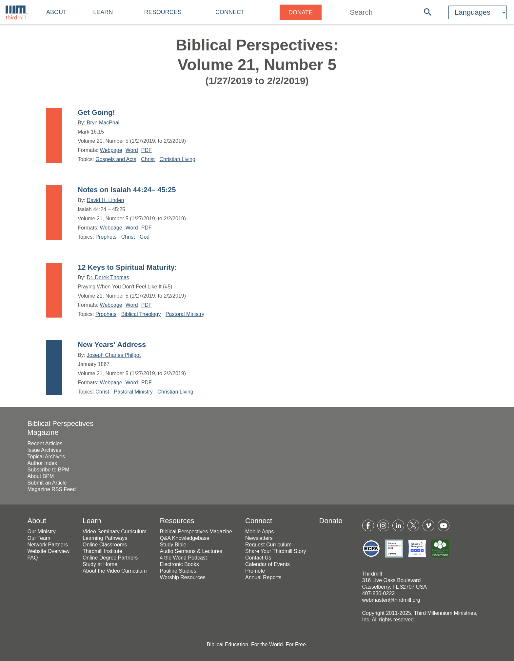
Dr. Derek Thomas (108, 277)
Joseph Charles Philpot (114, 355)
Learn (103, 12)
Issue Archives (44, 450)
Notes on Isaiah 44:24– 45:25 (127, 190)
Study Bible (173, 544)
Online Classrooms (105, 544)
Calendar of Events (267, 564)
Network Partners (47, 544)
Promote (255, 571)
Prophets (105, 237)
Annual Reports (263, 577)
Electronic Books (179, 564)
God (144, 237)
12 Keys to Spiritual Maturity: (127, 267)
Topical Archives (46, 456)
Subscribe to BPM (48, 469)
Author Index (42, 463)
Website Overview (48, 551)
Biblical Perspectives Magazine (196, 531)
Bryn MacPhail (104, 122)
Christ (148, 159)
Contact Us (258, 557)
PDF (146, 150)
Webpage (111, 150)
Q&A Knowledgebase (184, 538)
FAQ (32, 557)
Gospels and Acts (115, 159)
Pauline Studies (178, 571)
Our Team (38, 538)
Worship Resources (182, 577)
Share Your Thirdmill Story (275, 551)
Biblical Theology (141, 314)
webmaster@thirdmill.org (391, 600)
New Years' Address (112, 344)
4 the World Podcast (183, 557)
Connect (230, 12)
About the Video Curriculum (115, 571)
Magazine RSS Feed (51, 489)
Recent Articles (44, 443)
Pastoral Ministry (185, 314)
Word (132, 150)
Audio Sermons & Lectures (191, 551)
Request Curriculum (268, 544)
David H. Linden (105, 200)
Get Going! (96, 112)
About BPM (40, 476)
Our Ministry (41, 531)
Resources (163, 12)
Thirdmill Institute (102, 551)
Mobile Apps (259, 531)
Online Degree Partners (110, 557)
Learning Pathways (105, 538)
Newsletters (259, 538)
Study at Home (100, 564)
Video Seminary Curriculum (114, 531)
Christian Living (177, 159)
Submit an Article (47, 483)
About (56, 12)
